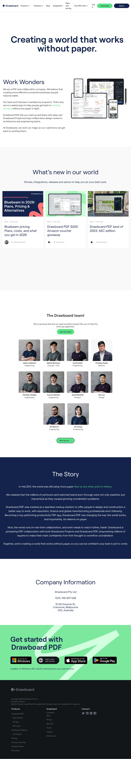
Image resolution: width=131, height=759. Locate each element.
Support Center (18, 746)
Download (104, 6)
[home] (10, 6)
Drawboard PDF (18, 714)
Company (50, 712)
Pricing (14, 738)
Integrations (58, 6)
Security (50, 724)
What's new (51, 736)
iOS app (16, 722)
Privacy (49, 719)
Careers (50, 732)
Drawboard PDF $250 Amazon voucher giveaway (62, 231)
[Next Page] (65, 440)
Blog (48, 6)
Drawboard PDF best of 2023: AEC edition (106, 229)
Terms (49, 728)
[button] (24, 6)
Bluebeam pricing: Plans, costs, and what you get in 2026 (20, 231)
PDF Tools (16, 726)
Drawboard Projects (19, 730)
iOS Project (17, 734)
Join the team (65, 332)
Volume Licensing (19, 742)
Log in (93, 5)
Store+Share (18, 718)
